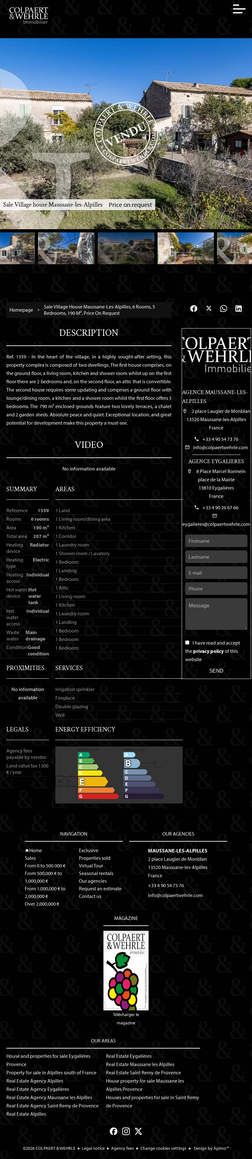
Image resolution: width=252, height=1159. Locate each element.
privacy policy (208, 651)
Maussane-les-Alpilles (177, 850)
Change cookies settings (163, 1148)
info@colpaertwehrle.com (220, 447)
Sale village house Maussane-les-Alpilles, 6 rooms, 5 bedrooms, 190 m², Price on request (99, 309)
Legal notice (93, 1148)
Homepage (21, 310)
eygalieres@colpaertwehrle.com (216, 524)
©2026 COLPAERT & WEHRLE (49, 1148)
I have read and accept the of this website (212, 651)
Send (216, 671)
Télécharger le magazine (126, 978)
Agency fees (122, 1148)
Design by (211, 1148)
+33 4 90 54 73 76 (220, 439)
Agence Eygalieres (216, 461)
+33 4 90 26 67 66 (220, 507)
